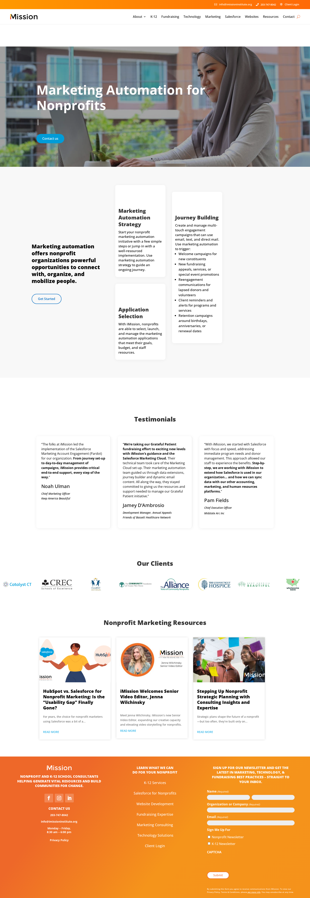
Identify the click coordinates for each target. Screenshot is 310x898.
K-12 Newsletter (223, 821)
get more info (253, 870)
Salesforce (233, 16)
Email (217, 795)
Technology (192, 16)
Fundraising (170, 16)
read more (51, 710)
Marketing (213, 16)
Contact (289, 16)
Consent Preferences (155, 889)
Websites (252, 16)
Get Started (46, 276)
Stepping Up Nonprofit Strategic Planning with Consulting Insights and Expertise (223, 677)
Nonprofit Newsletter (228, 815)
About (137, 16)
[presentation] (237, 841)
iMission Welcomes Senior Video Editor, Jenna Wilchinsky (149, 674)
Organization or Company (233, 782)
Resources (271, 16)
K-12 (153, 16)
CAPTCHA (214, 830)
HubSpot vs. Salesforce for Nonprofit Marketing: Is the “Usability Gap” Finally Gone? (74, 677)
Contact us (50, 116)
